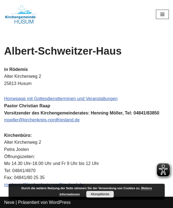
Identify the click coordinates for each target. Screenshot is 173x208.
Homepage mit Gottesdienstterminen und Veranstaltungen (61, 98)
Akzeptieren (100, 194)
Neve (9, 202)
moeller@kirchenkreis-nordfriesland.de (42, 120)
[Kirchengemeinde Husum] (20, 14)
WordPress (60, 202)
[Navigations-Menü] (162, 14)
